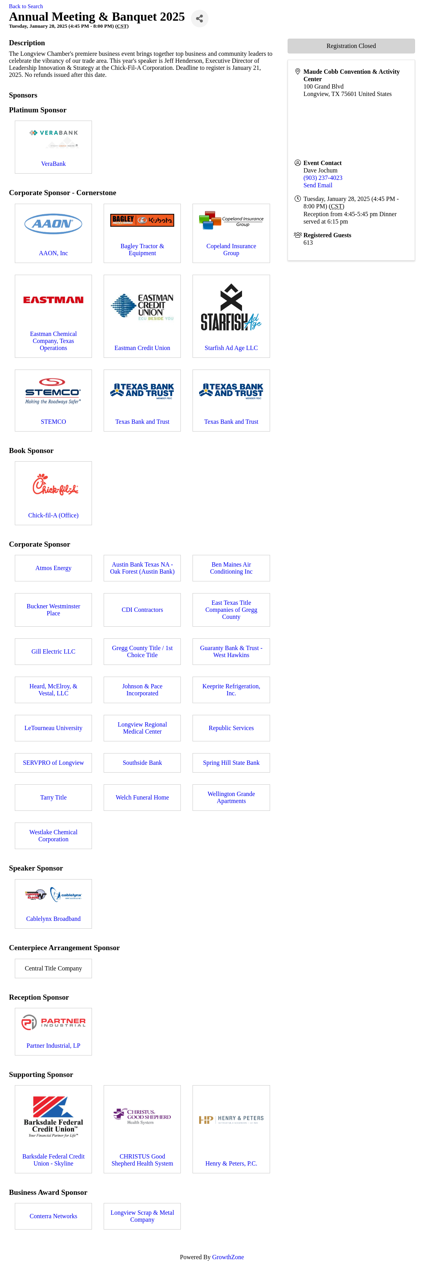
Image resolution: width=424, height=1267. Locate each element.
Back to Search (26, 6)
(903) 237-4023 (323, 177)
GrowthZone (228, 1257)
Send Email (318, 185)
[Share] (199, 18)
